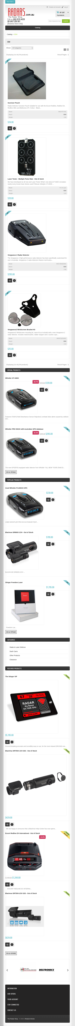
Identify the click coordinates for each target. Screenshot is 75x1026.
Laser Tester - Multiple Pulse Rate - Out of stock (26, 179)
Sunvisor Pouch (14, 103)
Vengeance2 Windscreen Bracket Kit (21, 329)
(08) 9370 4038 (19, 19)
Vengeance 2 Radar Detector (18, 255)
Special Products (13, 370)
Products (14, 668)
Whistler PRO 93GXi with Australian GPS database (24, 429)
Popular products (14, 480)
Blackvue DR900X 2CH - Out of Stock (19, 532)
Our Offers (11, 994)
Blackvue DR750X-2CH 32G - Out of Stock (21, 893)
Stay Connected (13, 1005)
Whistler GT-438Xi (12, 378)
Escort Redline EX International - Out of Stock (22, 833)
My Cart (62, 12)
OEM (15, 34)
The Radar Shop (12, 1019)
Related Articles (30, 1019)
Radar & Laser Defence (18, 647)
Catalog (9, 34)
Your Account (12, 999)
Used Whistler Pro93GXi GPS (16, 488)
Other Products (15, 655)
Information (12, 988)
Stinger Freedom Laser (14, 582)
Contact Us (11, 1010)
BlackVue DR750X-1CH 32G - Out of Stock (21, 751)
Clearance (13, 660)
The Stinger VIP (11, 676)
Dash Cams (14, 651)
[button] (66, 21)
